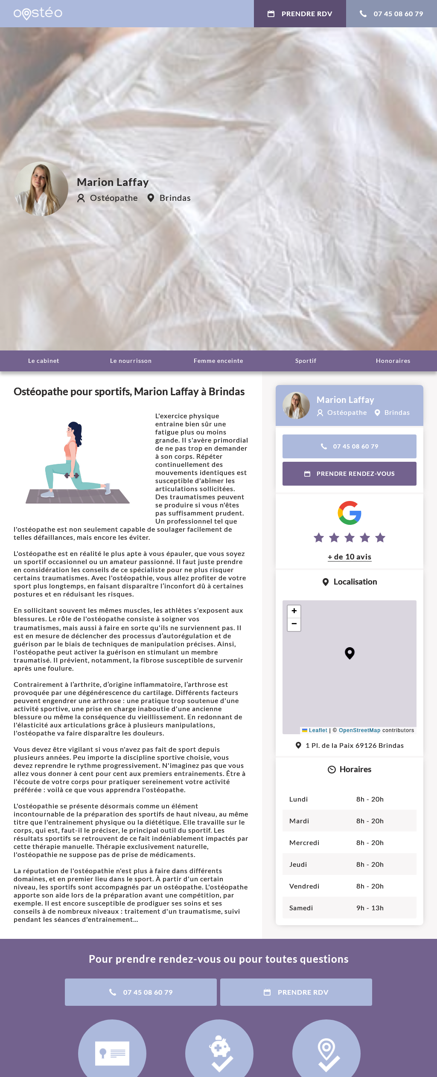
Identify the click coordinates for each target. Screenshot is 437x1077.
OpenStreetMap (360, 730)
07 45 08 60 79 (391, 13)
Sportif (306, 360)
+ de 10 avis (350, 556)
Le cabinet (43, 360)
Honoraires (393, 360)
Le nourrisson (131, 360)
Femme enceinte (218, 360)
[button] (350, 653)
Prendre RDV (300, 13)
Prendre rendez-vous (349, 473)
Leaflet (314, 730)
